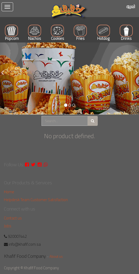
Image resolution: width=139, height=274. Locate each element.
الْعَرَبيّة (130, 6)
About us (56, 256)
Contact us (13, 218)
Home (9, 192)
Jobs (7, 226)
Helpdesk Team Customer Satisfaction (36, 199)
